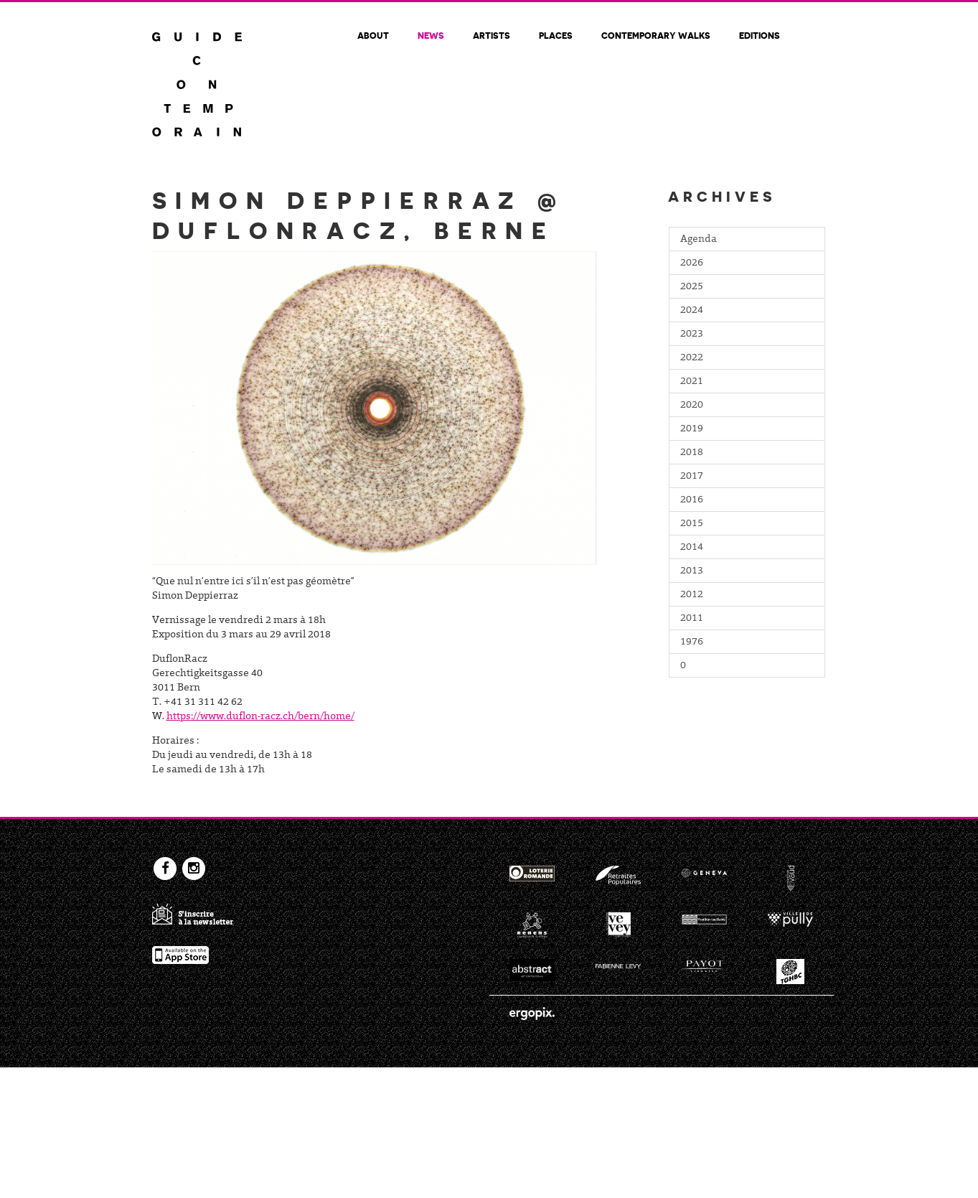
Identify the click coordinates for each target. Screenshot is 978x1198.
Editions (759, 35)
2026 (691, 263)
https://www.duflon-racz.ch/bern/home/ (260, 717)
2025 (691, 287)
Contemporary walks (655, 35)
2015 (691, 524)
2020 (691, 406)
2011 (691, 619)
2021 (691, 382)
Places (556, 35)
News (431, 35)
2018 (691, 453)
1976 (691, 642)
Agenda (698, 240)
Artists (491, 35)
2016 (691, 500)
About (373, 35)
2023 (691, 334)
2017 (691, 477)
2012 (691, 595)
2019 (691, 429)
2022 (691, 358)
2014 (691, 548)
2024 (691, 311)
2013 (691, 571)
